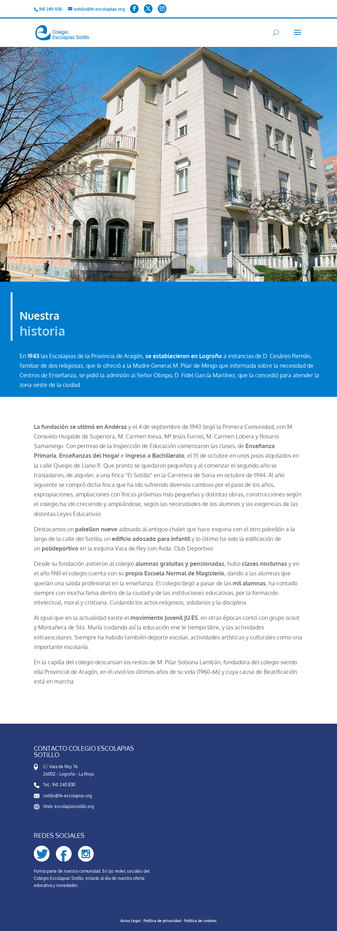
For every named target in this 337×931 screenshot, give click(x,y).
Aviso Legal (130, 921)
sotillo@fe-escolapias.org (67, 795)
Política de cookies (200, 921)
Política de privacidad (162, 921)
